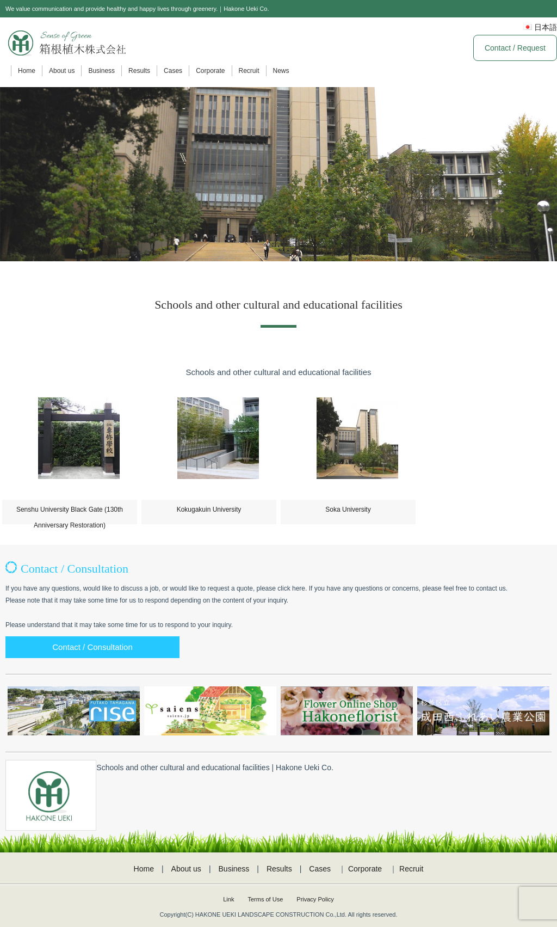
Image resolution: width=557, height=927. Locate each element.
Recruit (249, 71)
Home (26, 71)
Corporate (210, 71)
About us (62, 71)
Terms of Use (265, 899)
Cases (173, 71)
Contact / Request (515, 48)
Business (101, 71)
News (281, 71)
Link (228, 899)
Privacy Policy (314, 899)
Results (139, 71)
